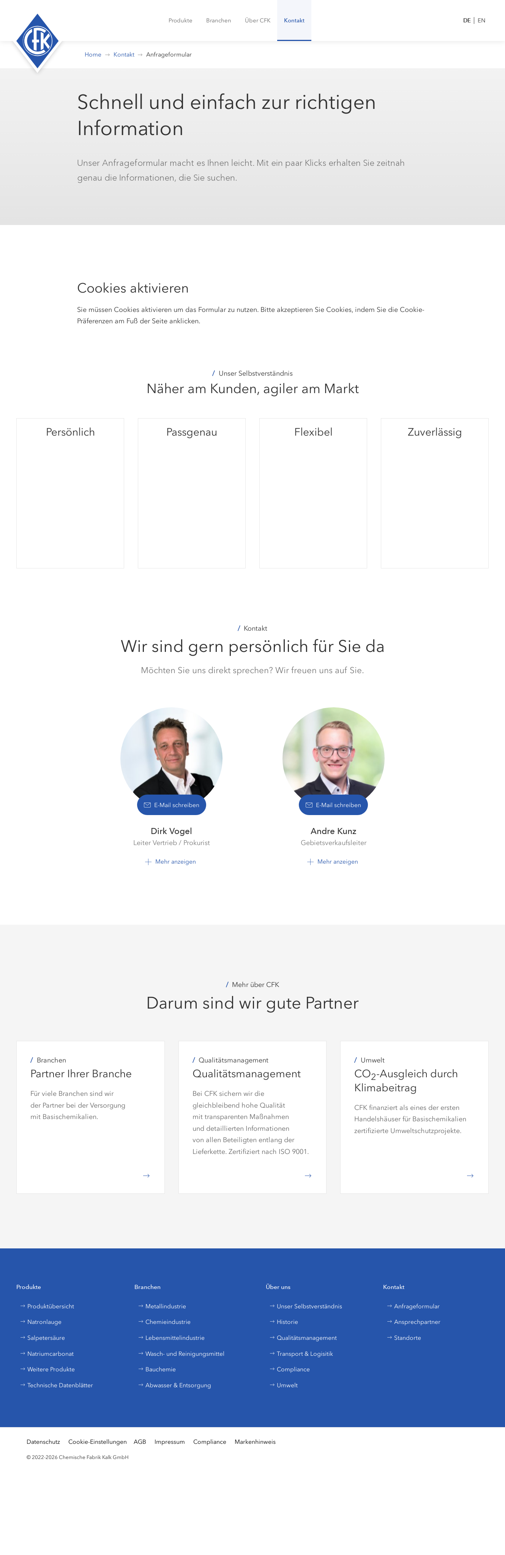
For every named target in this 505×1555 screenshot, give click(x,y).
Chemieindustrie (164, 1321)
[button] (218, 20)
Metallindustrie (162, 1306)
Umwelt (283, 1385)
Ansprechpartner (413, 1321)
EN (481, 20)
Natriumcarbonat (47, 1353)
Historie (283, 1321)
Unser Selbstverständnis (305, 1306)
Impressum (170, 1441)
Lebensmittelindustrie (171, 1337)
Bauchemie (157, 1369)
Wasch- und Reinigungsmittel (181, 1353)
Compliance (289, 1369)
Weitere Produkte (47, 1369)
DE (467, 20)
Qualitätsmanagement (303, 1337)
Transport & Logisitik (301, 1353)
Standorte (404, 1337)
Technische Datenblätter (56, 1385)
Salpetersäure (42, 1337)
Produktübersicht (47, 1306)
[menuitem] (180, 20)
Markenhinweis (255, 1441)
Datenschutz (43, 1441)
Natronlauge (41, 1321)
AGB (140, 1441)
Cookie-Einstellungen (97, 1441)
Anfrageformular (413, 1306)
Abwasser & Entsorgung (174, 1385)
